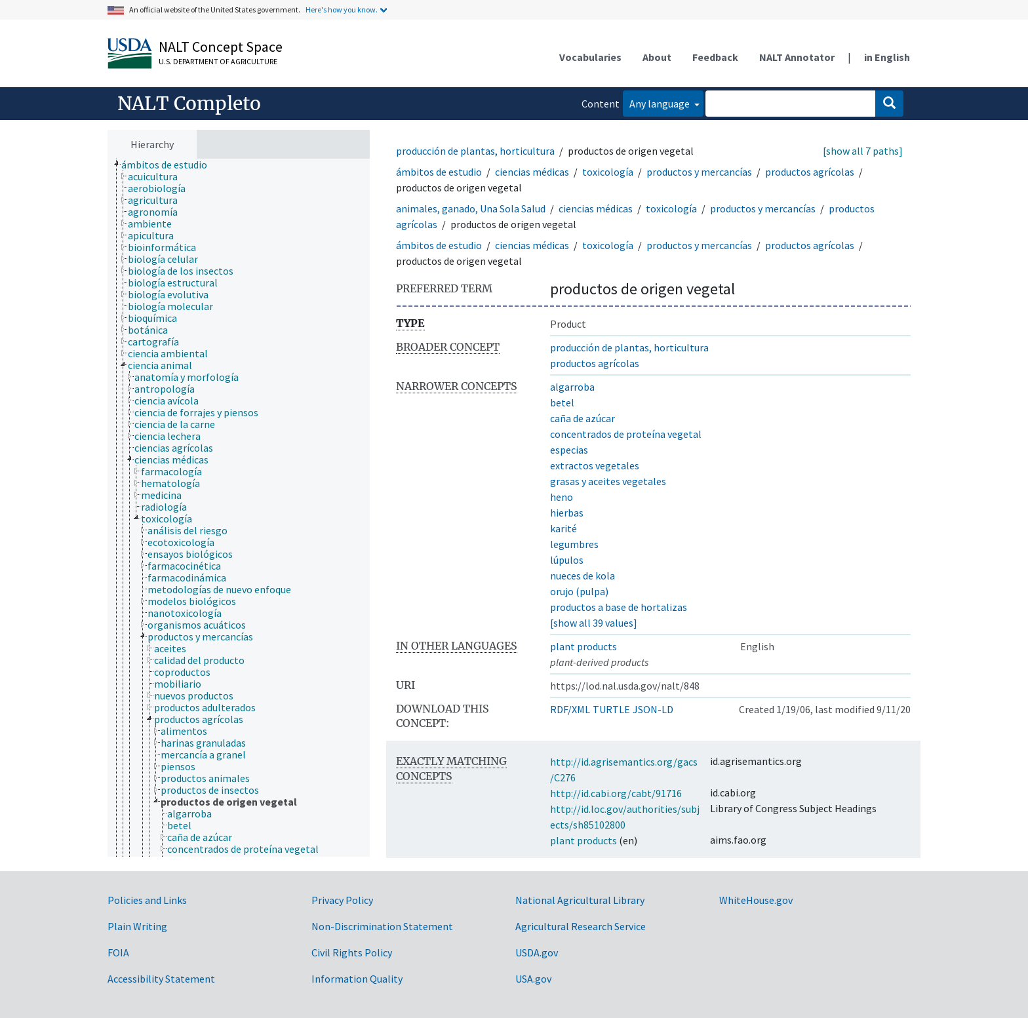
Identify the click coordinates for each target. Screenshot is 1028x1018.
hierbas (566, 512)
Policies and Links (147, 900)
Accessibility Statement (161, 978)
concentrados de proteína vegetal (626, 433)
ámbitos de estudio (439, 171)
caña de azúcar (582, 418)
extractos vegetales (594, 465)
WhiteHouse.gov (756, 900)
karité (563, 528)
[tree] (239, 508)
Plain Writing (137, 926)
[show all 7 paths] (863, 150)
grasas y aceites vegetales (608, 481)
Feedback (715, 57)
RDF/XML (570, 709)
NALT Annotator (797, 57)
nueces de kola (582, 575)
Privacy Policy (342, 900)
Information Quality (357, 978)
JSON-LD (653, 709)
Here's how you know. (342, 9)
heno (561, 496)
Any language (660, 103)
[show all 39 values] (593, 622)
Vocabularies (590, 57)
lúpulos (566, 559)
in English (887, 57)
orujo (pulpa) (579, 591)
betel (562, 402)
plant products (583, 646)
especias (569, 449)
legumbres (574, 544)
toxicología (607, 171)
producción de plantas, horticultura (475, 150)
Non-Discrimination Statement (382, 926)
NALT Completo (189, 103)
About (656, 57)
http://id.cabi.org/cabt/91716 (616, 793)
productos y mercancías (699, 171)
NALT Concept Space (221, 46)
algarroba (572, 386)
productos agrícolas (809, 171)
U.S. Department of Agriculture (218, 61)
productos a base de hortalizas (618, 607)
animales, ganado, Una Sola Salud (470, 208)
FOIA (118, 952)
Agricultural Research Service (580, 926)
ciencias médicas (532, 171)
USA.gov (533, 978)
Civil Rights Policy (351, 952)
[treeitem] (170, 164)
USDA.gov (536, 952)
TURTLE (611, 709)
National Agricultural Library (579, 900)
